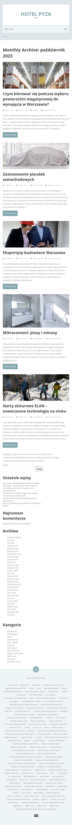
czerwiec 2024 (13, 565)
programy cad (40, 770)
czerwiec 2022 (13, 612)
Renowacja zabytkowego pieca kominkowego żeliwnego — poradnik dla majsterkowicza (21, 484)
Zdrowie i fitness (14, 662)
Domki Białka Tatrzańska (53, 701)
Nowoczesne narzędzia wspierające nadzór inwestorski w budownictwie (20, 494)
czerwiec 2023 (13, 595)
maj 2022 (11, 615)
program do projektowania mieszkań (22, 763)
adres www (13, 685)
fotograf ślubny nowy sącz (57, 708)
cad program (14, 701)
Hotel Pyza (36, 13)
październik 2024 (14, 554)
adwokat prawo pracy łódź (53, 685)
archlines (64, 691)
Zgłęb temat (17, 806)
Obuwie (27, 740)
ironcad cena (60, 718)
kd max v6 (37, 727)
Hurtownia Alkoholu (22, 711)
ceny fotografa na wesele (31, 701)
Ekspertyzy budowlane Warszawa (34, 252)
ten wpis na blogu (58, 789)
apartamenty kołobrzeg (13, 691)
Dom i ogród (37, 258)
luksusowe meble (59, 734)
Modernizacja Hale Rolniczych (56, 737)
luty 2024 (11, 573)
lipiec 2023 (11, 593)
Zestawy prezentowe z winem (53, 802)
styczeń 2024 (12, 576)
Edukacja (10, 645)
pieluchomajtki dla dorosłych (49, 750)
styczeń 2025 (12, 546)
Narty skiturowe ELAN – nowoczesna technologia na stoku (34, 408)
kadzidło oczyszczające (18, 721)
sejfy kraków (44, 776)
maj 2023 (11, 598)
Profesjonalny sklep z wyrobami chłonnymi (26, 757)
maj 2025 (11, 540)
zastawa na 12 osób (57, 799)
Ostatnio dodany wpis (18, 747)
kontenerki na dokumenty (15, 731)
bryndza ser (63, 698)
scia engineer (62, 773)
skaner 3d (24, 780)
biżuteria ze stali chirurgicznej (15, 698)
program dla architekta (53, 757)
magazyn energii (11, 737)
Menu (8, 29)
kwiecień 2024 (13, 568)
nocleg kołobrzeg (14, 740)
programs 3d (27, 770)
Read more (10, 134)
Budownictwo (12, 639)
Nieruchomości (13, 650)
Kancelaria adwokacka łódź (15, 724)
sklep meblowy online (57, 780)
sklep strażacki (14, 783)
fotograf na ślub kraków (14, 708)
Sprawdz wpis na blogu (33, 786)
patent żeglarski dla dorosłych (23, 750)
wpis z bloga (38, 793)
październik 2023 (14, 584)
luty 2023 (11, 604)
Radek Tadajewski (11, 773)
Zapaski (35, 799)
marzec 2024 (12, 570)
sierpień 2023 (12, 590)
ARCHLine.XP (53, 691)
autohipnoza (21, 695)
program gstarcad (12, 770)
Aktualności (12, 631)
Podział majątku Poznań (25, 753)
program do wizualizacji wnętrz (22, 766)
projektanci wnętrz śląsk (57, 770)
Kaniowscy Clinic (15, 727)
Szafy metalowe (27, 789)
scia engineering (14, 776)
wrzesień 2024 (13, 557)
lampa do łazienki (43, 734)
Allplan (64, 688)
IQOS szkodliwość (36, 718)
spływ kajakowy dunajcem (33, 783)
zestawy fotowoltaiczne (30, 802)
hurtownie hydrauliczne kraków (45, 711)
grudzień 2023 (13, 579)
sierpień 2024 (12, 559)
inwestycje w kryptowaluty (47, 714)
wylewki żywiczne (52, 793)
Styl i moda (11, 656)
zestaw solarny (12, 802)
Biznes (35, 110)
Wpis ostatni (26, 793)
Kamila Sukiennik (55, 721)
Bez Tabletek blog (35, 695)
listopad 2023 (12, 581)
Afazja (31, 688)
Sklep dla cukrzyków (38, 780)
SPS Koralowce (12, 789)
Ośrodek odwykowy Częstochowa (25, 744)
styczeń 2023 (12, 606)
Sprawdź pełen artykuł (54, 783)
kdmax (46, 727)
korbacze (31, 731)
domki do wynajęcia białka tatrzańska (24, 704)
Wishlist (15, 793)
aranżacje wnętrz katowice (35, 691)
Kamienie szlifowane (38, 721)
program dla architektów (23, 760)
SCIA (52, 773)
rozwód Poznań (27, 773)
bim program (50, 695)
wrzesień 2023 (13, 587)
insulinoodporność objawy (24, 714)
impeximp (64, 711)
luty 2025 (11, 543)
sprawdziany (50, 786)
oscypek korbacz (39, 740)
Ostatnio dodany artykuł (50, 744)
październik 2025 (14, 537)
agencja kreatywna (51, 688)
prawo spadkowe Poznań (46, 753)
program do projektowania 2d (46, 760)
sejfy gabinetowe (30, 776)
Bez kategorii (38, 338)
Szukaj (5, 465)
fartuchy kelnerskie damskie (51, 704)
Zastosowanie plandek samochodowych (24, 177)
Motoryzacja (37, 185)
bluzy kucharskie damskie (46, 698)
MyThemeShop (40, 678)
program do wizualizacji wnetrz (49, 766)
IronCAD (49, 718)
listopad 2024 (12, 551)
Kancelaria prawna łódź (37, 724)
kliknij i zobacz (57, 727)
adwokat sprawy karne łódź (15, 688)
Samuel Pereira (42, 773)
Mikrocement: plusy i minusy (30, 332)
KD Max (27, 727)
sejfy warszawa (57, 776)
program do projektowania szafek (51, 763)
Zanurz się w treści (14, 796)
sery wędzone (12, 780)
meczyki (39, 737)
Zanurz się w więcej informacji (53, 796)
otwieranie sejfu (56, 747)
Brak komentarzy (50, 110)
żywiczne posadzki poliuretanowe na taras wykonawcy (36, 809)
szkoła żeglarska (42, 789)
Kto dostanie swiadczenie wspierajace (52, 731)
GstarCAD (8, 711)
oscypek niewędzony (56, 740)
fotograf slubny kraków (35, 708)
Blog (31, 698)
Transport (11, 659)
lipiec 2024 (11, 562)
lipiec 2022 (11, 609)
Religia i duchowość (15, 653)
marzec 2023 (12, 601)
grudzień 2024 (13, 548)
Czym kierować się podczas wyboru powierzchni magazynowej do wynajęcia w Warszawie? (35, 99)
